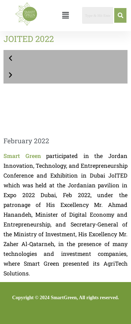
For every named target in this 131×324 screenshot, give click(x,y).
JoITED (118, 175)
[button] (65, 15)
